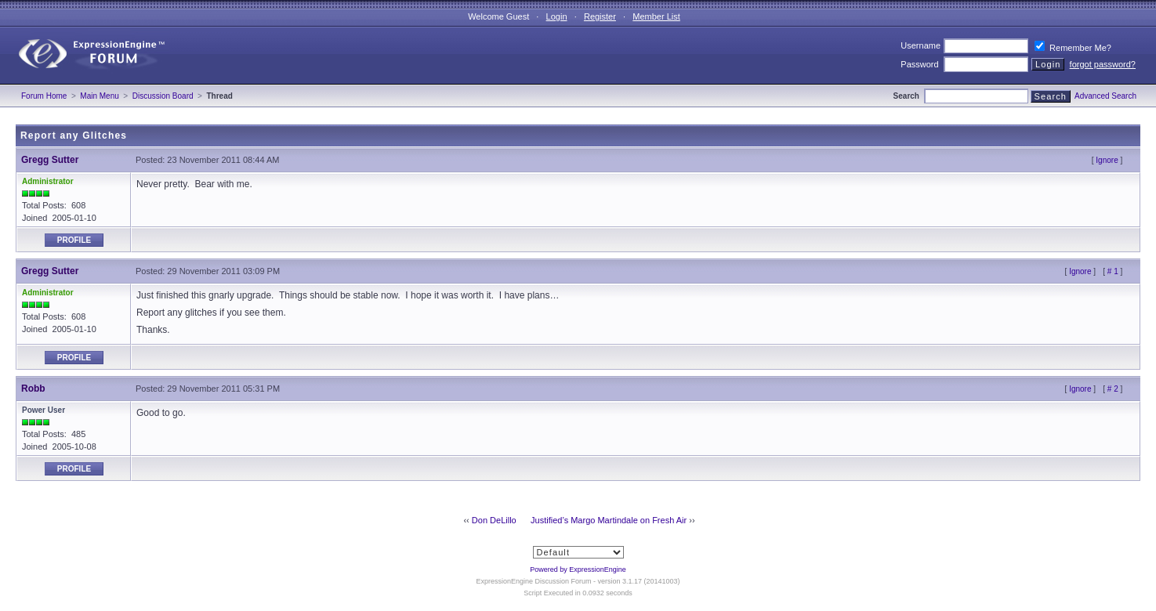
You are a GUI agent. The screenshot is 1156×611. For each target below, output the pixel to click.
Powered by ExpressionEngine (578, 569)
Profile (74, 240)
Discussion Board (163, 96)
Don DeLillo (494, 520)
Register (600, 16)
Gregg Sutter (49, 159)
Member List (656, 16)
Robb (33, 388)
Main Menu (99, 96)
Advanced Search (1105, 96)
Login (556, 16)
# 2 (1112, 389)
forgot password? (1103, 64)
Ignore (1107, 160)
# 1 (1112, 271)
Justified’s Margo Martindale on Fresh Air (609, 520)
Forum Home (44, 96)
